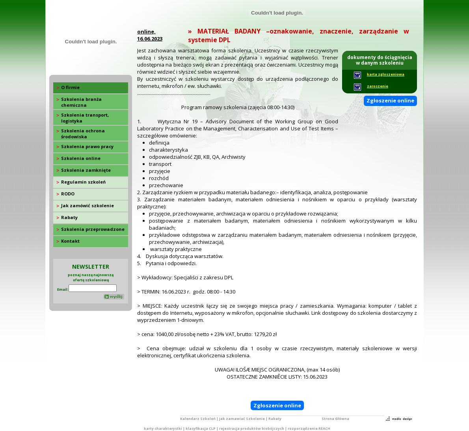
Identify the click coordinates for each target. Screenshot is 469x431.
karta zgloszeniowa (385, 74)
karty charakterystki (163, 428)
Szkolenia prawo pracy (87, 146)
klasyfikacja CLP (201, 428)
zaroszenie (377, 86)
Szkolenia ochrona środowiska (83, 133)
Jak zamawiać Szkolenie (242, 418)
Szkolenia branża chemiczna (81, 102)
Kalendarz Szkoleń (198, 418)
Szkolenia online (80, 158)
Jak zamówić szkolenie (87, 205)
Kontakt (70, 241)
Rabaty (69, 217)
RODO (67, 194)
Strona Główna (335, 418)
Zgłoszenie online (390, 100)
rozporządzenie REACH (309, 428)
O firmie (70, 87)
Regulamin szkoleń (83, 182)
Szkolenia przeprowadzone (93, 229)
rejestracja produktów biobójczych (251, 428)
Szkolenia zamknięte (86, 170)
